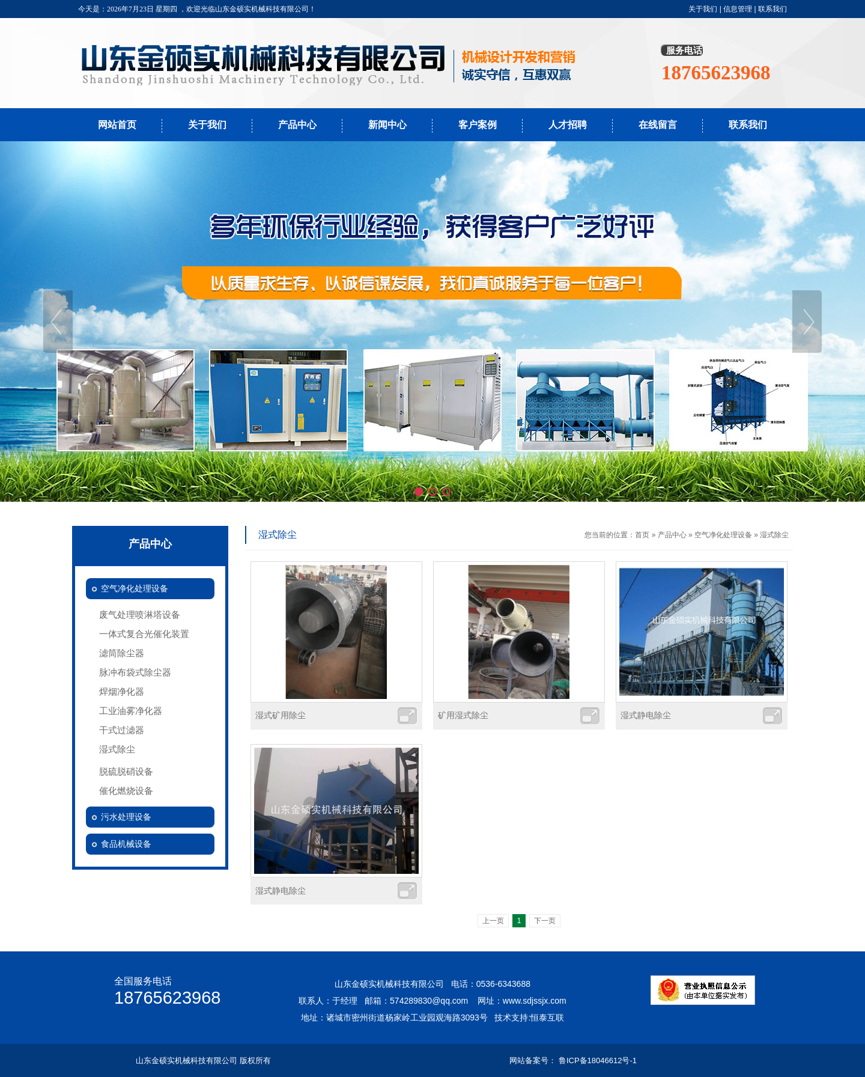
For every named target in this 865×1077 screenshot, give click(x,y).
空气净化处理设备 (723, 535)
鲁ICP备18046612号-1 (598, 1060)
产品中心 (297, 125)
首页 (642, 535)
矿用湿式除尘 (463, 715)
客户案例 (477, 125)
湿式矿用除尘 (280, 715)
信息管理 (737, 9)
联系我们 (772, 9)
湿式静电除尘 (646, 715)
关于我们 (702, 9)
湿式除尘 (774, 535)
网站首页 (117, 125)
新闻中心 (387, 125)
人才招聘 (567, 125)
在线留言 (658, 125)
